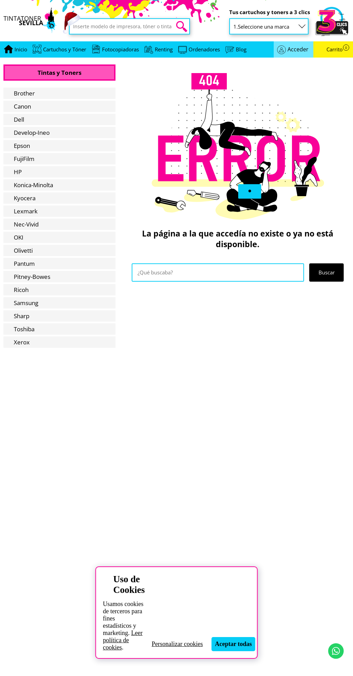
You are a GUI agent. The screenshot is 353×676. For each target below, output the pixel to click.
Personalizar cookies (177, 643)
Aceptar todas (233, 643)
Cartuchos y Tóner (64, 49)
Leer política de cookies (122, 640)
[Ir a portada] (21, 49)
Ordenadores (204, 49)
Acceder (298, 49)
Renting (164, 49)
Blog (241, 49)
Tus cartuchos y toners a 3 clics (269, 12)
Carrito (337, 49)
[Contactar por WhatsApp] (335, 651)
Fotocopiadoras (120, 49)
